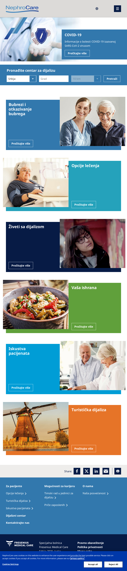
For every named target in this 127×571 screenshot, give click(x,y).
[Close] (122, 556)
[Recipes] (19, 501)
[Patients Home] (15, 486)
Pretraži (112, 78)
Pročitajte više (77, 53)
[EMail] (106, 471)
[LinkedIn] (96, 471)
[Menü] (117, 8)
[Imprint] (92, 543)
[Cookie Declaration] (91, 547)
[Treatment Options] (17, 493)
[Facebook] (77, 471)
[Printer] (117, 471)
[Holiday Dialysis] (21, 508)
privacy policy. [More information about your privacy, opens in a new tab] (77, 558)
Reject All (113, 564)
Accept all (93, 564)
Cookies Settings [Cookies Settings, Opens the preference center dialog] (10, 564)
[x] (86, 471)
